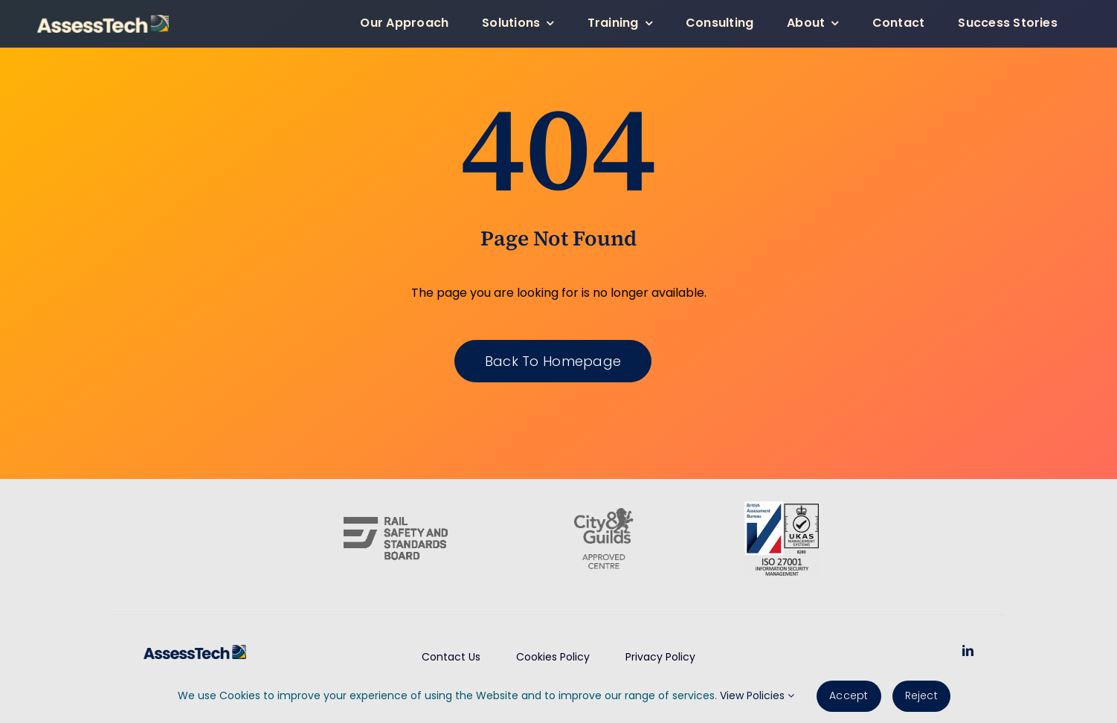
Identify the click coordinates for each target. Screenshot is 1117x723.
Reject (921, 695)
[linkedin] (967, 650)
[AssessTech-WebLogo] (103, 20)
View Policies (757, 695)
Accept (848, 695)
